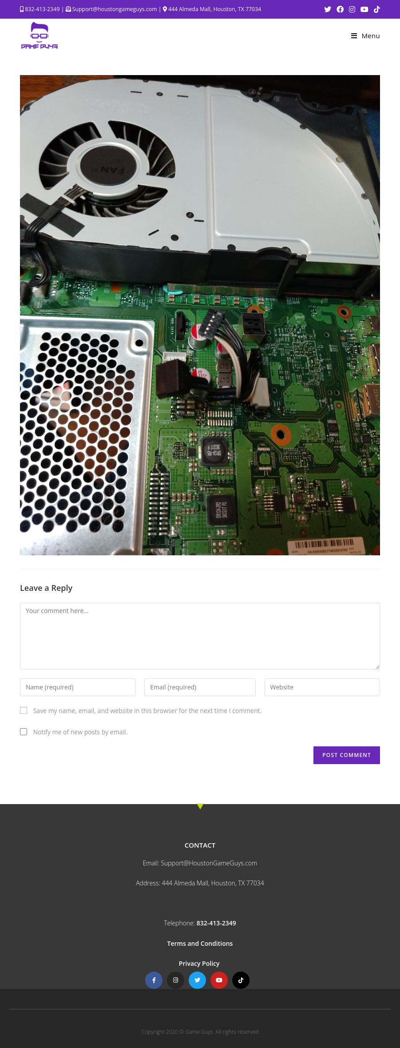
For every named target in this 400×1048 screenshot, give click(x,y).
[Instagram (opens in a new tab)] (352, 9)
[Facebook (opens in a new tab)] (340, 9)
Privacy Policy (200, 963)
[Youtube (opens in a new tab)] (364, 9)
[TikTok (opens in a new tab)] (375, 9)
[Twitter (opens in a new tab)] (327, 9)
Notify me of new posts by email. (80, 732)
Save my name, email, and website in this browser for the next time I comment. (147, 710)
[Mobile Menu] (365, 35)
